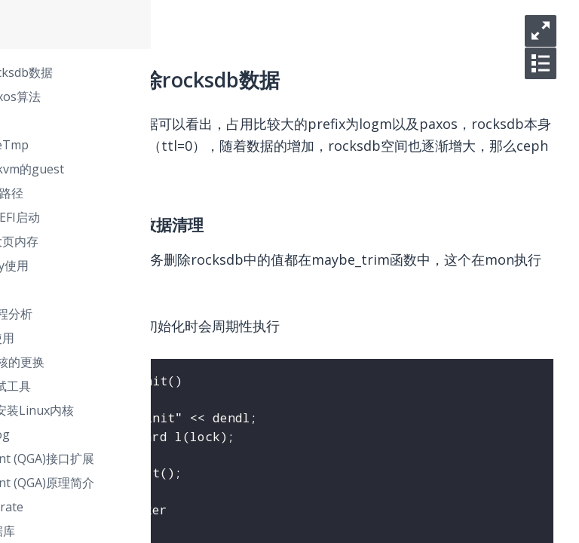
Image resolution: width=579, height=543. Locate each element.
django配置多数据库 (170, 531)
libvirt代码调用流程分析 (179, 313)
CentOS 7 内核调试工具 (178, 386)
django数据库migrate (174, 507)
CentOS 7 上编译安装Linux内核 (200, 410)
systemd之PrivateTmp (177, 145)
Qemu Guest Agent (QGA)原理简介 (210, 482)
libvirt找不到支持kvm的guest (195, 169)
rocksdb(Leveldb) (163, 120)
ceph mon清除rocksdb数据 (189, 72)
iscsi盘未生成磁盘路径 (174, 193)
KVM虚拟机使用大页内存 (182, 241)
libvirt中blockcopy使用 (177, 265)
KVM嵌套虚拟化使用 (170, 338)
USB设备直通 (151, 289)
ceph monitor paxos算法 (183, 96)
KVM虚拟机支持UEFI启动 (183, 217)
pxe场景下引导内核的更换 (185, 362)
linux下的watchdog (168, 434)
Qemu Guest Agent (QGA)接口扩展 (210, 458)
